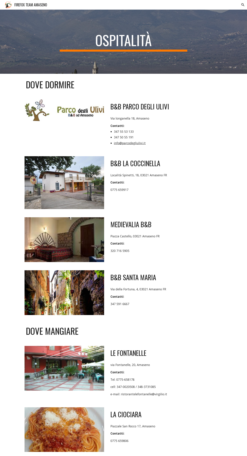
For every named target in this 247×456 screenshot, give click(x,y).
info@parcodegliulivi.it (130, 143)
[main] (123, 41)
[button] (243, 5)
